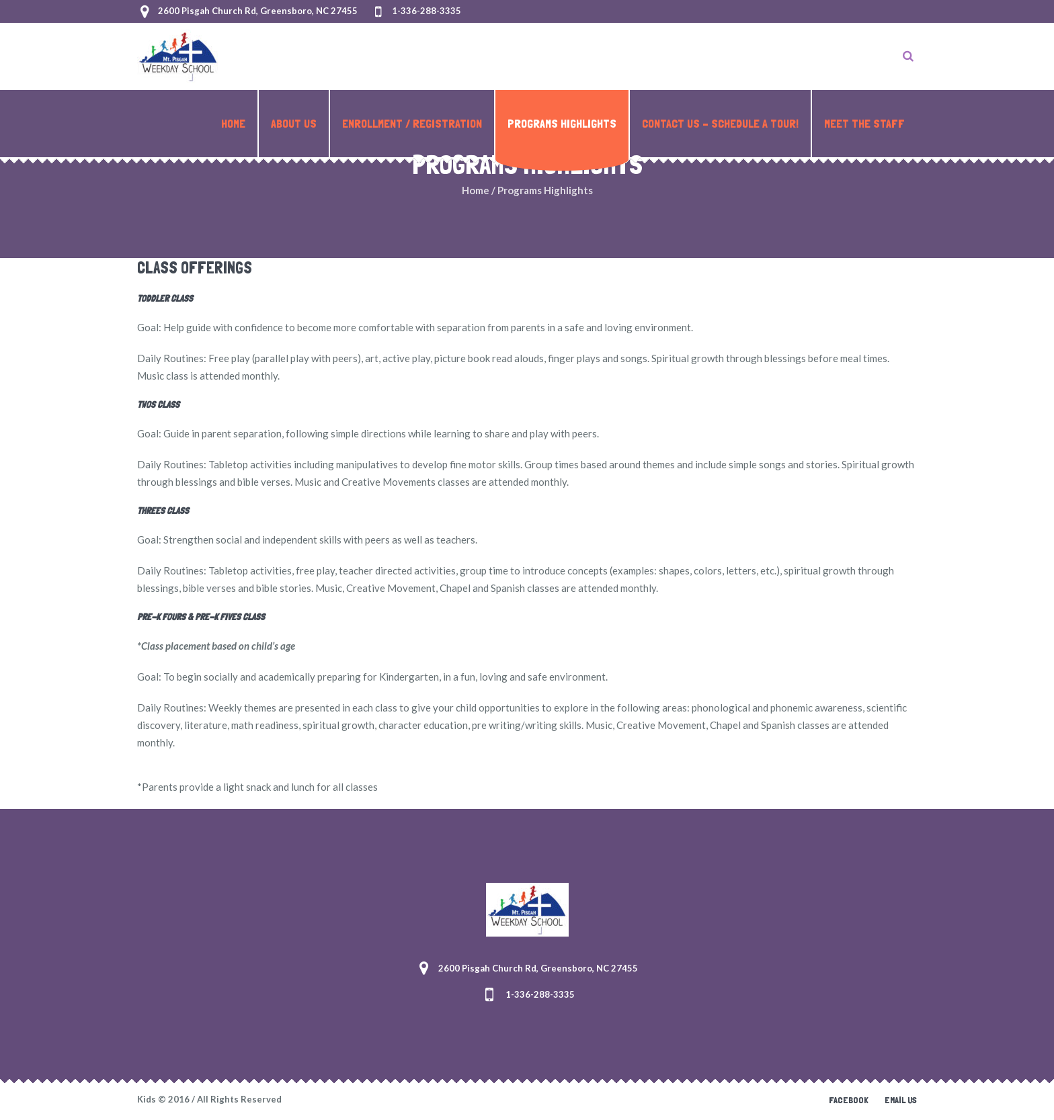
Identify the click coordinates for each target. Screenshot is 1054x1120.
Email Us (901, 1099)
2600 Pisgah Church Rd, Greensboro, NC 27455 (258, 10)
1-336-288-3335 (426, 10)
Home (475, 190)
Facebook (848, 1099)
